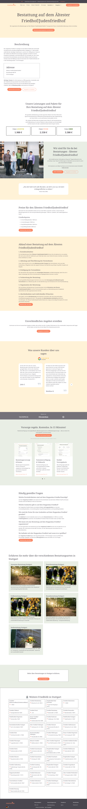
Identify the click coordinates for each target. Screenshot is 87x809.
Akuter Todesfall (35, 5)
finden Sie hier (65, 167)
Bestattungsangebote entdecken (43, 30)
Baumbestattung (50, 805)
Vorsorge (43, 5)
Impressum (75, 804)
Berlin (62, 805)
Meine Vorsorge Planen (43, 435)
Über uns (22, 5)
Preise (28, 5)
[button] (50, 5)
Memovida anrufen (14, 89)
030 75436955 (58, 171)
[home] (11, 5)
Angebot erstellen (72, 5)
